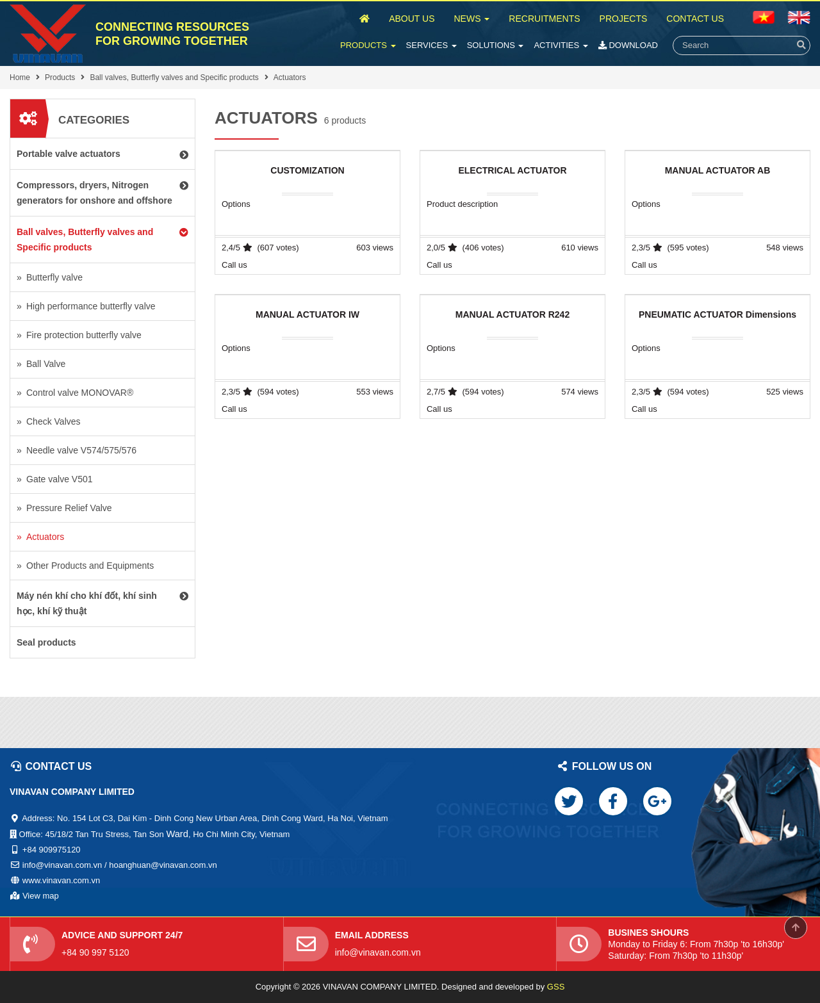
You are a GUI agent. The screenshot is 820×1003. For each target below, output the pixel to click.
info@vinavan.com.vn (378, 952)
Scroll (795, 927)
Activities (560, 45)
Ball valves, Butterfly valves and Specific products (174, 77)
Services (431, 45)
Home (20, 77)
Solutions (495, 45)
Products (368, 45)
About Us (411, 18)
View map (40, 896)
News (471, 18)
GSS (555, 986)
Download (628, 45)
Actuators (290, 77)
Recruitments (544, 18)
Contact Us (695, 18)
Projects (624, 18)
